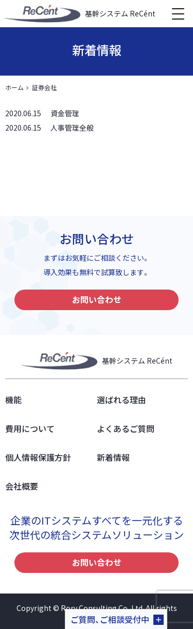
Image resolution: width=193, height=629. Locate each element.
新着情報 (113, 457)
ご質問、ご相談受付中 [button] (110, 619)
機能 (13, 399)
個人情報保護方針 (38, 457)
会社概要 (21, 486)
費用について (30, 428)
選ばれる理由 (121, 399)
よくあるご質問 (125, 428)
